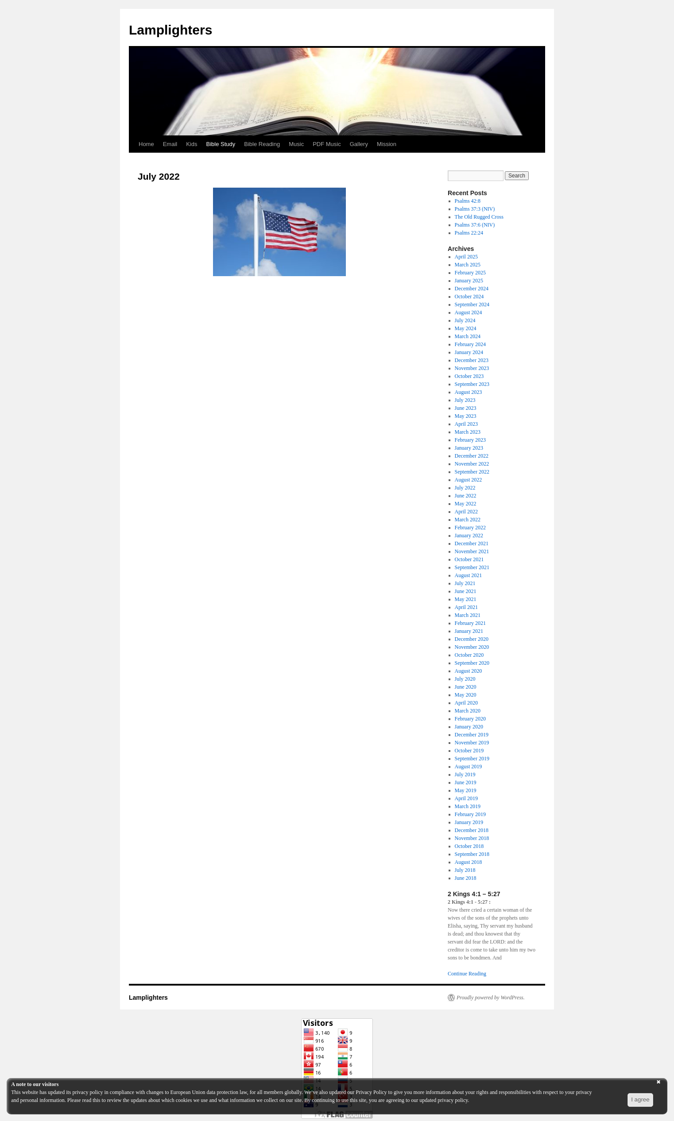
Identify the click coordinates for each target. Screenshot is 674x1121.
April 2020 (466, 703)
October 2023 (469, 376)
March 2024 (467, 336)
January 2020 (469, 727)
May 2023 (465, 416)
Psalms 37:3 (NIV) (475, 209)
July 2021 (465, 583)
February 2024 (470, 344)
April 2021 (466, 607)
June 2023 (465, 408)
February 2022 (470, 527)
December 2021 (471, 543)
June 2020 (465, 687)
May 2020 (465, 695)
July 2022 (465, 488)
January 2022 (469, 535)
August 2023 (468, 392)
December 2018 (471, 830)
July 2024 (465, 320)
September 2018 (472, 854)
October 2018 (469, 846)
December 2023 (471, 360)
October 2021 (469, 559)
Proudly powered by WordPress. (491, 997)
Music (296, 144)
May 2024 (465, 328)
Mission (386, 144)
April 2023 (466, 424)
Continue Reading (467, 974)
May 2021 (465, 599)
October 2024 (469, 296)
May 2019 (465, 790)
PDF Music (327, 144)
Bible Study (221, 144)
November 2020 (472, 647)
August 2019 (468, 766)
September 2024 (472, 304)
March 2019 (467, 806)
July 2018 (465, 870)
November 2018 (472, 838)
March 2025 (467, 265)
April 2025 (466, 257)
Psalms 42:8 (467, 201)
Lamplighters (170, 30)
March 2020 (467, 711)
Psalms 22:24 (469, 233)
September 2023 (472, 384)
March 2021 (467, 615)
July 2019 (465, 774)
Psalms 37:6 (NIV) (475, 225)
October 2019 (469, 750)
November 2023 (472, 368)
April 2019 (466, 798)
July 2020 (465, 679)
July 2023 (465, 400)
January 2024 (469, 352)
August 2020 (468, 671)
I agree (640, 1099)
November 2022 (472, 464)
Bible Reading (262, 144)
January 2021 (469, 631)
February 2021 (470, 623)
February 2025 (470, 273)
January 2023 (469, 448)
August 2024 (468, 312)
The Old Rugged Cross (479, 217)
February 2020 (470, 719)
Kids (191, 144)
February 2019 (470, 814)
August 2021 (468, 575)
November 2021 (472, 551)
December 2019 (471, 735)
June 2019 (465, 782)
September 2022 (472, 472)
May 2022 (465, 504)
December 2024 (471, 288)
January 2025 (469, 280)
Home (146, 144)
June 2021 (465, 591)
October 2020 (469, 655)
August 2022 (468, 480)
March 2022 (467, 519)
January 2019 (469, 822)
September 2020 (472, 663)
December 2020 (471, 639)
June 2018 (465, 878)
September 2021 (472, 567)
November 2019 (472, 743)
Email (170, 144)
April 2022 (466, 511)
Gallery (359, 144)
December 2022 (471, 456)
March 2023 (467, 432)
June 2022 (465, 496)
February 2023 (470, 440)
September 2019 (472, 758)
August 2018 (468, 862)
